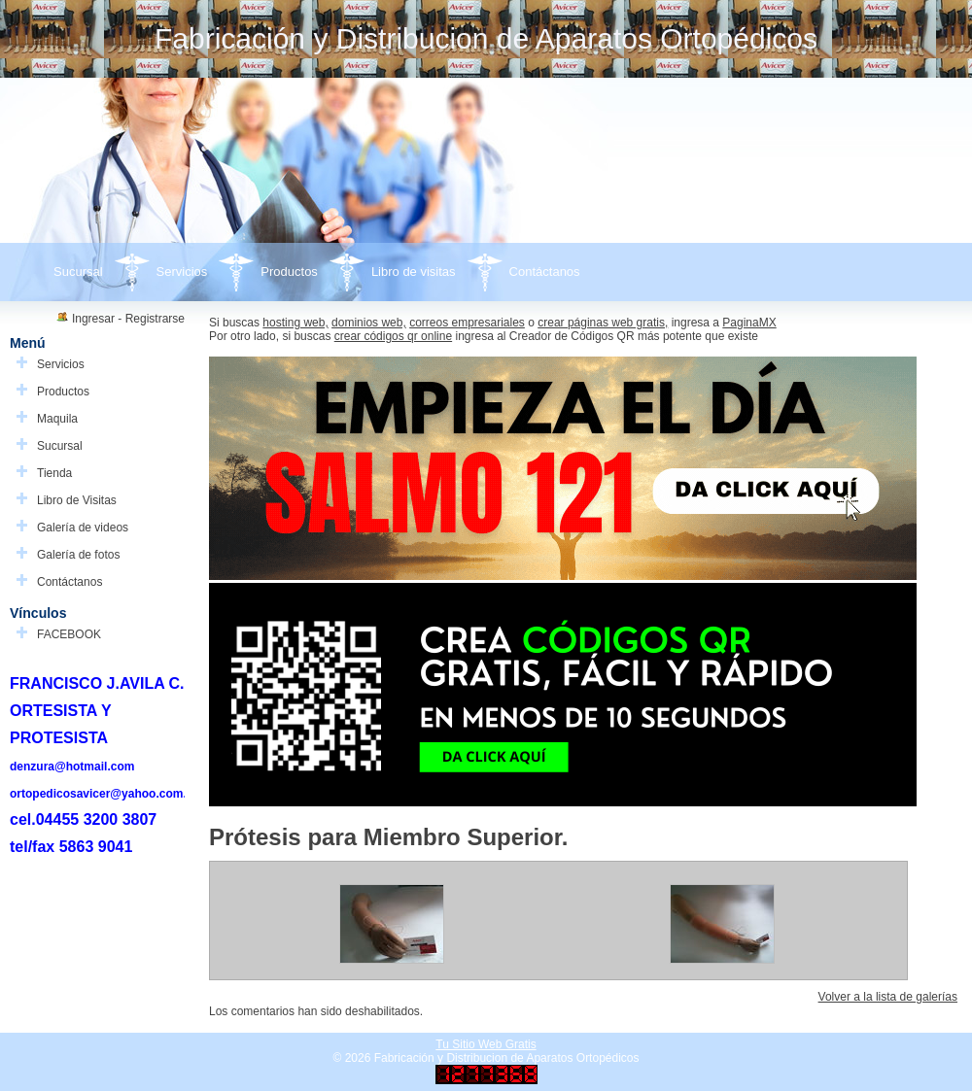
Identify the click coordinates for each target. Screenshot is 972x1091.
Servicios (182, 271)
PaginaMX (749, 322)
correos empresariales (467, 322)
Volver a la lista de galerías (887, 997)
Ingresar (93, 318)
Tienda (54, 473)
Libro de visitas (413, 271)
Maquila (57, 419)
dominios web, (368, 322)
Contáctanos (544, 271)
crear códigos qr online (393, 336)
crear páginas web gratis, (603, 322)
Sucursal (78, 271)
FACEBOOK (69, 634)
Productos (289, 271)
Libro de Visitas (77, 500)
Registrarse (155, 318)
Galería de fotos (78, 555)
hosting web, (295, 322)
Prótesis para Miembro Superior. (388, 837)
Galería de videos (82, 527)
